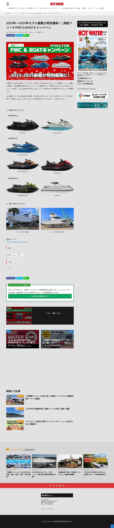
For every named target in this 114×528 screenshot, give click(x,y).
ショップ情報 (99, 8)
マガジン (90, 8)
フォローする (53, 315)
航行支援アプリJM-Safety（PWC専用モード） (23, 8)
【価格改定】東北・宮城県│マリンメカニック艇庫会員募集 (69, 473)
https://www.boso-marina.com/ (17, 242)
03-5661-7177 (49, 502)
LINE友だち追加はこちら (40, 296)
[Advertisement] (23, 367)
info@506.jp (49, 504)
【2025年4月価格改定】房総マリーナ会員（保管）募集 (47, 409)
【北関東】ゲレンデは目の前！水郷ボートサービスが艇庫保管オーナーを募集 (49, 397)
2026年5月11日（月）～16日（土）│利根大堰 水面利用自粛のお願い (44, 474)
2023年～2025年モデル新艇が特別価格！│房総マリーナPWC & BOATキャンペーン (43, 13)
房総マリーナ (41, 32)
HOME (9, 13)
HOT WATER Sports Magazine (86, 89)
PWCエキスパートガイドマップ (49, 8)
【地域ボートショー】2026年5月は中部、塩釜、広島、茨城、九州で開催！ (18, 474)
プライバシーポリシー (47, 509)
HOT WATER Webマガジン (63, 521)
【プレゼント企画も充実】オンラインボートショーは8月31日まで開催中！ (49, 422)
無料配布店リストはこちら (85, 81)
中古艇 (84, 8)
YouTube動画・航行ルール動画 (70, 8)
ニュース (16, 13)
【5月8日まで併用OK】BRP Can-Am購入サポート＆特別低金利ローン (95, 474)
